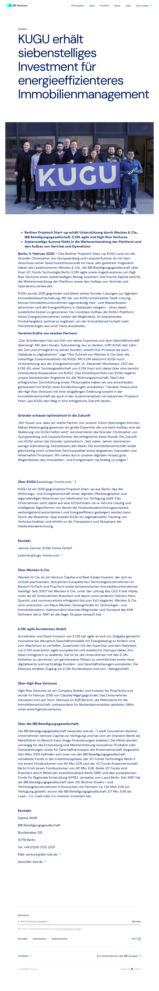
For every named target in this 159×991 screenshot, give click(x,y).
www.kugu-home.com (55, 482)
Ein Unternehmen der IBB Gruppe (117, 956)
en (133, 938)
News (117, 5)
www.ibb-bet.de (81, 731)
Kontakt (22, 938)
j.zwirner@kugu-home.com (38, 555)
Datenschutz (59, 938)
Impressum (39, 938)
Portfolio (104, 5)
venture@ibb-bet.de (41, 854)
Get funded (142, 5)
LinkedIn (23, 956)
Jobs (128, 5)
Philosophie (77, 5)
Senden (136, 921)
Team (92, 5)
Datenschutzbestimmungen (69, 929)
